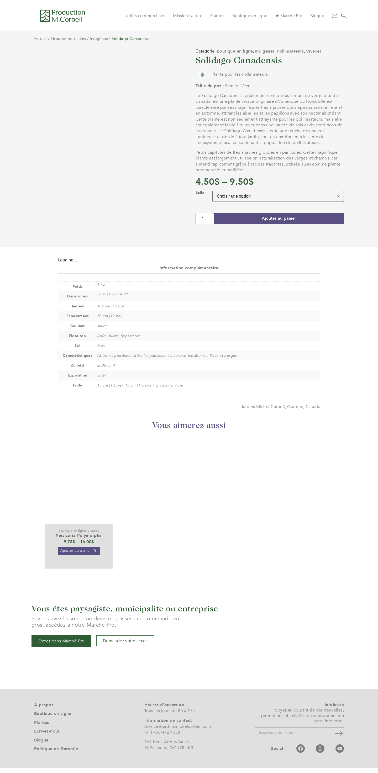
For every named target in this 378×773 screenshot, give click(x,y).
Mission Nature (187, 16)
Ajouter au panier (279, 218)
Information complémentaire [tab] (189, 273)
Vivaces (314, 51)
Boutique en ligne (249, 16)
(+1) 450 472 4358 (162, 737)
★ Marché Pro (288, 16)
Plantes (217, 16)
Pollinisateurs (290, 51)
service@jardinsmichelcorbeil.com (177, 732)
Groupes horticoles (68, 38)
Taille (200, 192)
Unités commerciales (144, 16)
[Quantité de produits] (205, 218)
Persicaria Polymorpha (79, 541)
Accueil (40, 38)
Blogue (317, 16)
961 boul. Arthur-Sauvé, (167, 747)
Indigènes (99, 38)
